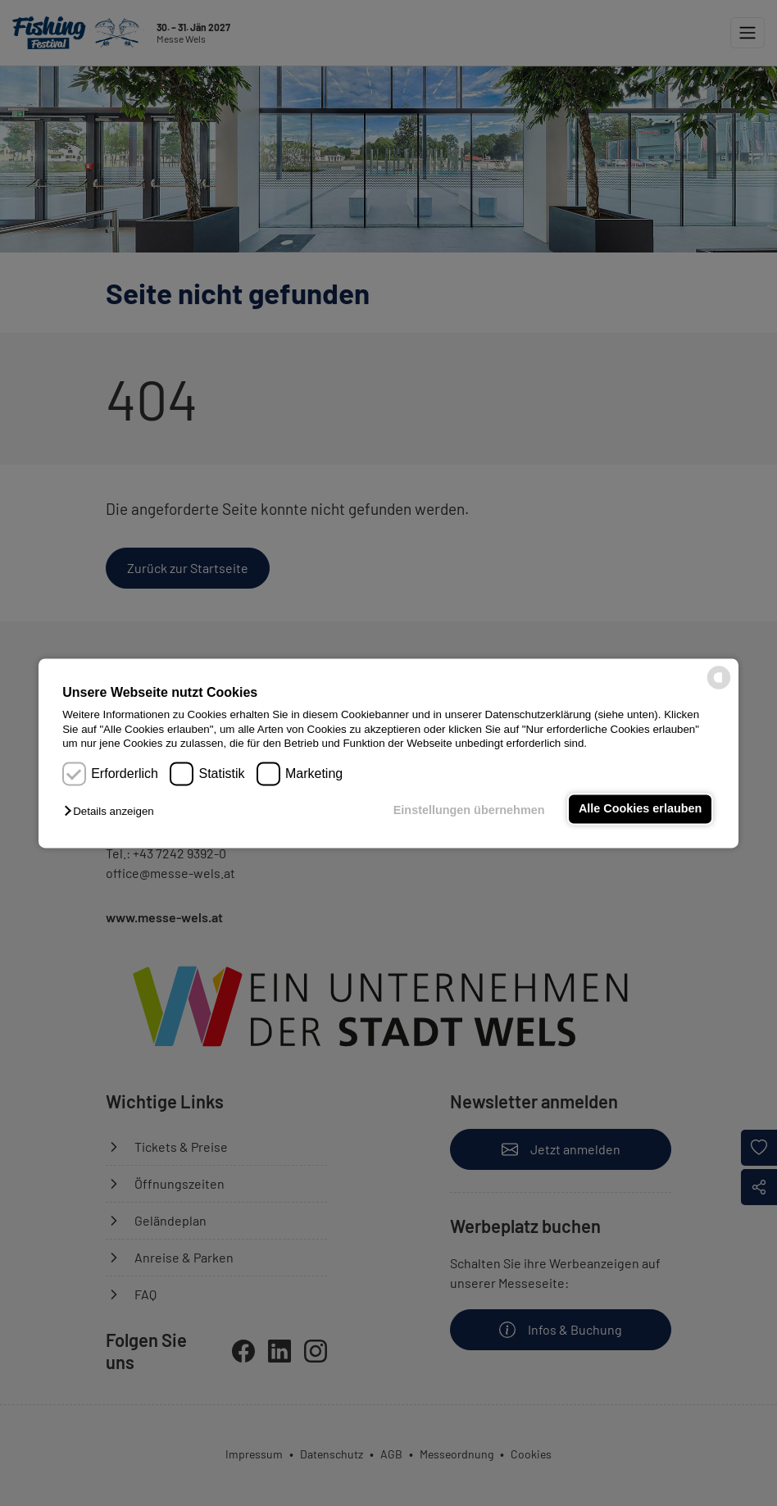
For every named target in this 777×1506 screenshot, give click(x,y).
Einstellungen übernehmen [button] (469, 810)
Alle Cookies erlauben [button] (640, 809)
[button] (112, 812)
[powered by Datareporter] (719, 687)
